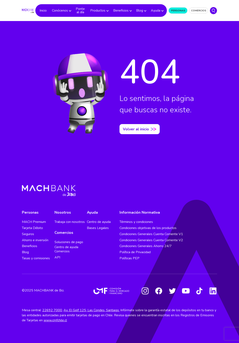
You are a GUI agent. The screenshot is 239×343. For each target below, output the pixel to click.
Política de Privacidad (135, 252)
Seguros (28, 234)
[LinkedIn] (213, 291)
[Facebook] (158, 291)
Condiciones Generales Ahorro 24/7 (146, 246)
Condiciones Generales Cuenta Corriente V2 (151, 240)
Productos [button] (97, 10)
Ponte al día (80, 10)
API (57, 257)
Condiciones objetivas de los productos (148, 228)
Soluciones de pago (68, 242)
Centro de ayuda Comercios (66, 249)
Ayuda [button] (155, 10)
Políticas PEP (129, 258)
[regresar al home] (28, 10)
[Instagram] (145, 291)
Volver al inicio (139, 129)
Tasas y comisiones (36, 258)
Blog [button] (139, 10)
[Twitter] (172, 291)
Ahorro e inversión (35, 240)
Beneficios (29, 246)
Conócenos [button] (60, 10)
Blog (25, 252)
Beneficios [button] (121, 10)
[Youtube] (186, 291)
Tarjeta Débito (32, 228)
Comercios (198, 10)
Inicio (43, 10)
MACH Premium (34, 222)
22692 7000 (52, 310)
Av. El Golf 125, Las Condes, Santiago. (92, 310)
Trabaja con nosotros (69, 222)
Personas (178, 10)
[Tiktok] (199, 291)
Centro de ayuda (99, 222)
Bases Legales (98, 228)
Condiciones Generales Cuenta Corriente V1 (151, 234)
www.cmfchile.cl (55, 320)
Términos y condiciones (136, 222)
